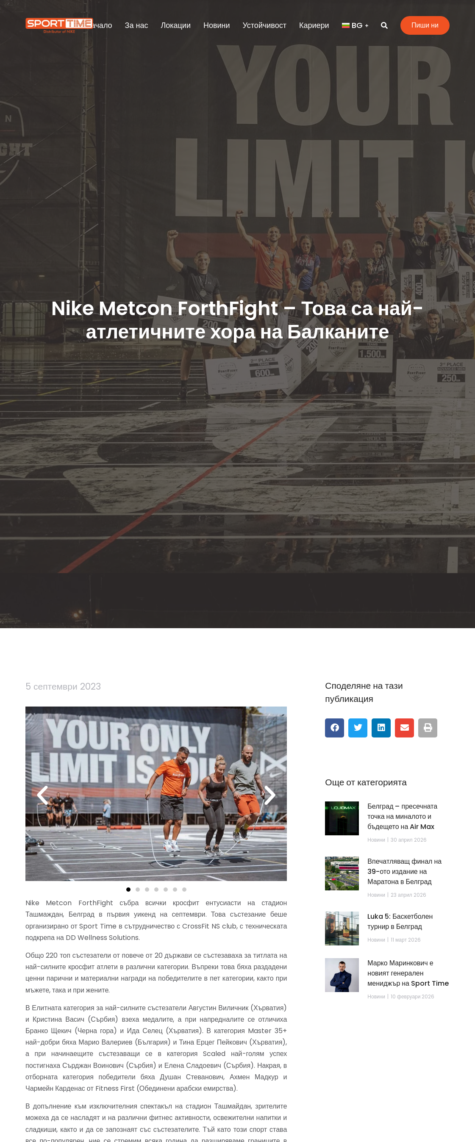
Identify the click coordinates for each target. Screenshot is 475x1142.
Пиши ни (425, 25)
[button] (42, 795)
